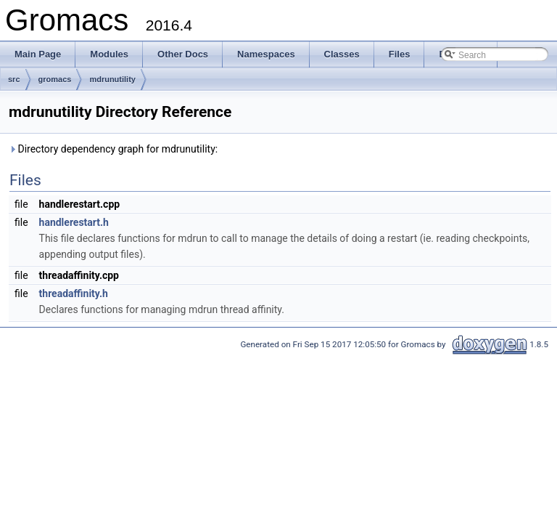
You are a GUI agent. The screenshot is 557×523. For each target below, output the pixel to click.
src (14, 79)
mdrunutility (112, 79)
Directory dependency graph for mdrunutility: (113, 149)
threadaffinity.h (73, 293)
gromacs (55, 79)
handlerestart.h (74, 222)
